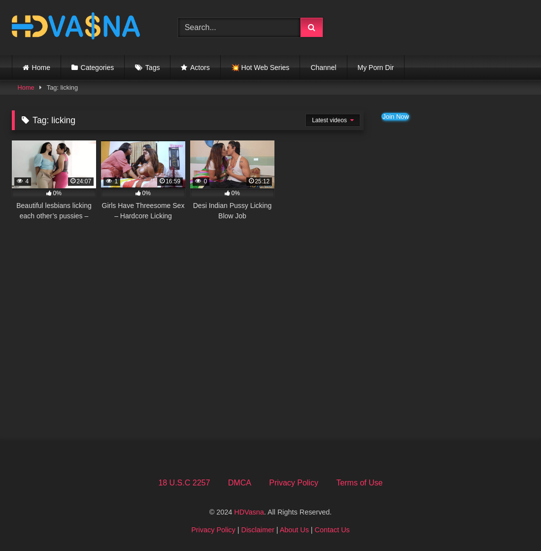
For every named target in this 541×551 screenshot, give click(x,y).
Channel (323, 67)
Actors (200, 67)
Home (41, 67)
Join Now (395, 116)
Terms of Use (359, 483)
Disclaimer (257, 530)
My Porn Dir (376, 67)
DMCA (239, 483)
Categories (97, 67)
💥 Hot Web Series (260, 67)
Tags (152, 67)
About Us (294, 530)
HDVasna (249, 512)
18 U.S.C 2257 (184, 483)
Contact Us (332, 530)
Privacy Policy (293, 483)
